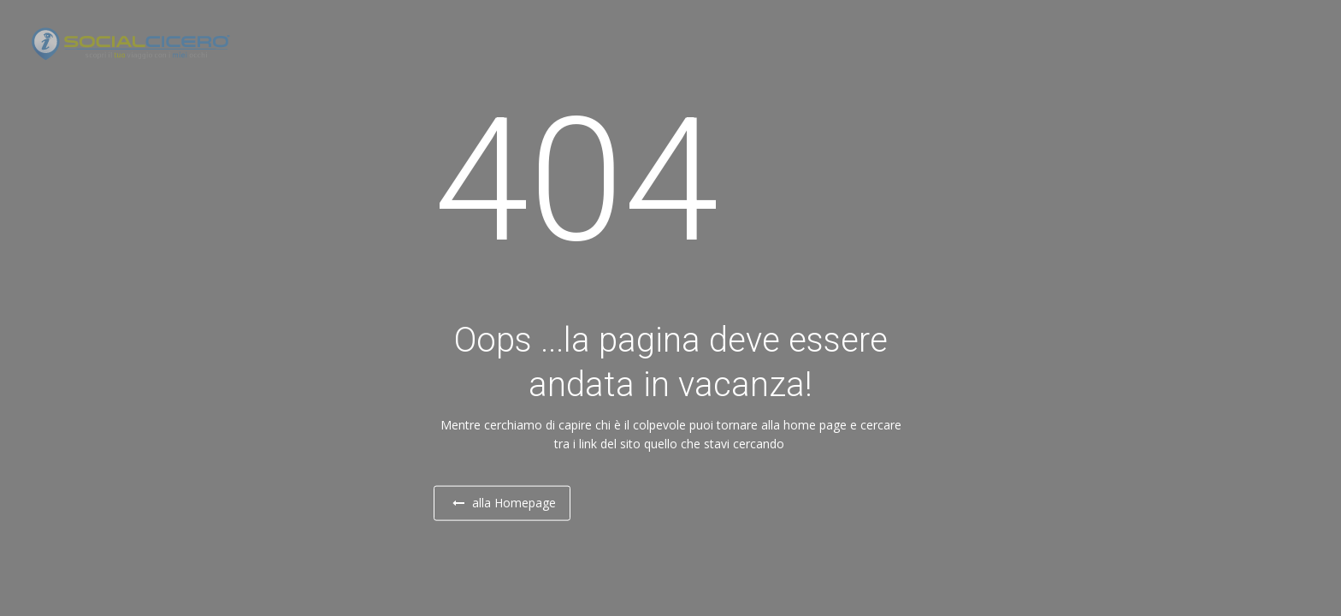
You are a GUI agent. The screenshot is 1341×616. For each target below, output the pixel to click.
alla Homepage (519, 503)
